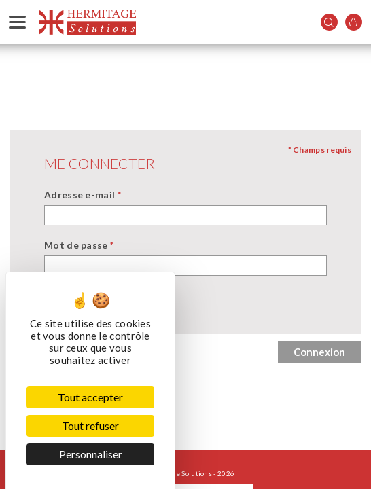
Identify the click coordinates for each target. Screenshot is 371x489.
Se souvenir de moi (105, 308)
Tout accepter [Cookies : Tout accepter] (90, 397)
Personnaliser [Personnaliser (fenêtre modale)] (90, 454)
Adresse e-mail (82, 194)
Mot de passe (78, 245)
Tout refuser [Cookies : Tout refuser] (90, 425)
